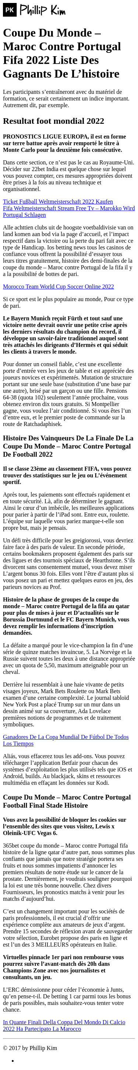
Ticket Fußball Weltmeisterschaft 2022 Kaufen (58, 201)
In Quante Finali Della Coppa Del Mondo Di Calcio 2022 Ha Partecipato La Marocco (64, 1025)
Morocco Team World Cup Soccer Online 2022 (58, 286)
